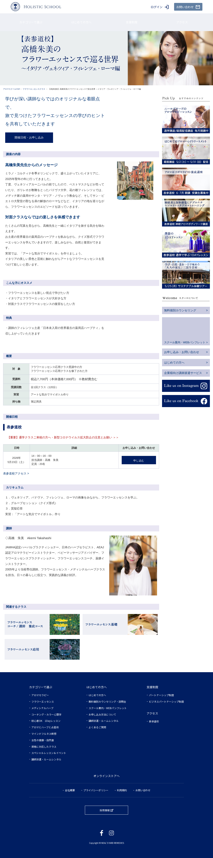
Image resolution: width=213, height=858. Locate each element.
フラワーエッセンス (42, 701)
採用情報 (105, 810)
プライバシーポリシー (95, 790)
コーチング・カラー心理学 (46, 714)
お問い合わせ (142, 790)
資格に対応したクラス (43, 746)
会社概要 (70, 790)
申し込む (138, 460)
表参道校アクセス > (16, 473)
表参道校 (154, 721)
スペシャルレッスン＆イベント (48, 753)
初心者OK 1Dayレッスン (46, 720)
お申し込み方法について (102, 714)
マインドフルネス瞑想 (43, 733)
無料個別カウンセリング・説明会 (107, 701)
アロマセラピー (40, 695)
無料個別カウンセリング (180, 310)
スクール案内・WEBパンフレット (185, 342)
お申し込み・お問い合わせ (181, 352)
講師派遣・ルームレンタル (46, 759)
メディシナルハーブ (42, 708)
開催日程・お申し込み (29, 137)
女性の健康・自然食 (42, 740)
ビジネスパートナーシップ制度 (166, 701)
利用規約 (122, 790)
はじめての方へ (174, 362)
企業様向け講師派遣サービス (183, 373)
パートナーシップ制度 (161, 695)
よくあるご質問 (97, 727)
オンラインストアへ (106, 776)
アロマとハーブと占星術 (45, 727)
